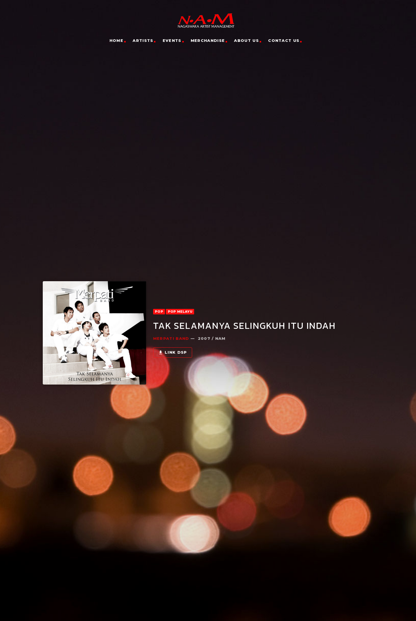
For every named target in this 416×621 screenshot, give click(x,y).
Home (116, 40)
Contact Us (283, 40)
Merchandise (208, 40)
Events (172, 40)
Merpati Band (171, 322)
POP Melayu (180, 295)
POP (159, 295)
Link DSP (172, 336)
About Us (246, 40)
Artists (143, 40)
